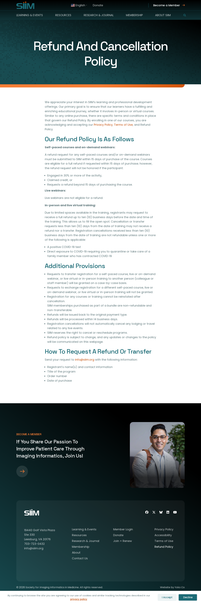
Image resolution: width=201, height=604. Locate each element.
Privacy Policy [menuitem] (164, 529)
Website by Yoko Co (172, 587)
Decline (188, 597)
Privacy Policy (103, 125)
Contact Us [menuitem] (80, 558)
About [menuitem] (76, 552)
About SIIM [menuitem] (163, 15)
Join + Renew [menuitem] (122, 541)
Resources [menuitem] (63, 15)
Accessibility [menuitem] (163, 535)
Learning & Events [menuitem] (29, 15)
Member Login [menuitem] (123, 529)
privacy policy (78, 599)
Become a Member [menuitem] (166, 5)
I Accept (167, 597)
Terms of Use (123, 125)
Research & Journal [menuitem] (99, 15)
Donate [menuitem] (98, 5)
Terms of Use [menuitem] (164, 541)
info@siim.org (84, 360)
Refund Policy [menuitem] (164, 547)
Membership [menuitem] (134, 15)
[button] (183, 15)
